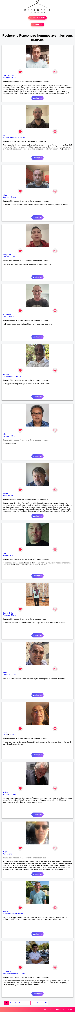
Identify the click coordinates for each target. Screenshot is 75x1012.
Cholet (5, 317)
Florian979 (7, 971)
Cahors (5, 734)
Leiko (5, 195)
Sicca (5, 673)
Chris (4, 553)
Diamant (6, 374)
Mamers (6, 257)
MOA (4, 434)
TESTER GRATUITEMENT (37, 17)
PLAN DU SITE (59, 1009)
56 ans (9, 854)
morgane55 (7, 255)
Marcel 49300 (8, 315)
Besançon (6, 78)
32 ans (12, 257)
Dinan (5, 496)
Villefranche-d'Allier (10, 914)
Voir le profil (37, 98)
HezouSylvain (8, 613)
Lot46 (5, 733)
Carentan (6, 197)
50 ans (11, 555)
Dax (4, 854)
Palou (5, 135)
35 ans (20, 914)
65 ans (13, 436)
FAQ (45, 1009)
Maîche (5, 555)
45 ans (14, 675)
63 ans (10, 496)
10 (46, 1003)
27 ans (22, 973)
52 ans (13, 197)
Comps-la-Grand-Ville (10, 973)
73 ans (11, 734)
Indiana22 (6, 494)
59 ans (11, 317)
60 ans (18, 376)
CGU (50, 1009)
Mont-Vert (6, 436)
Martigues (6, 675)
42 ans (13, 615)
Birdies (5, 792)
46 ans (22, 137)
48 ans (13, 78)
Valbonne (6, 615)
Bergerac (6, 794)
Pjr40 (5, 852)
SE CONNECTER (37, 24)
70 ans (13, 794)
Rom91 (5, 912)
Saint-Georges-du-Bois (11, 137)
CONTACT (69, 1009)
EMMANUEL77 (8, 76)
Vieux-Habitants (8, 376)
